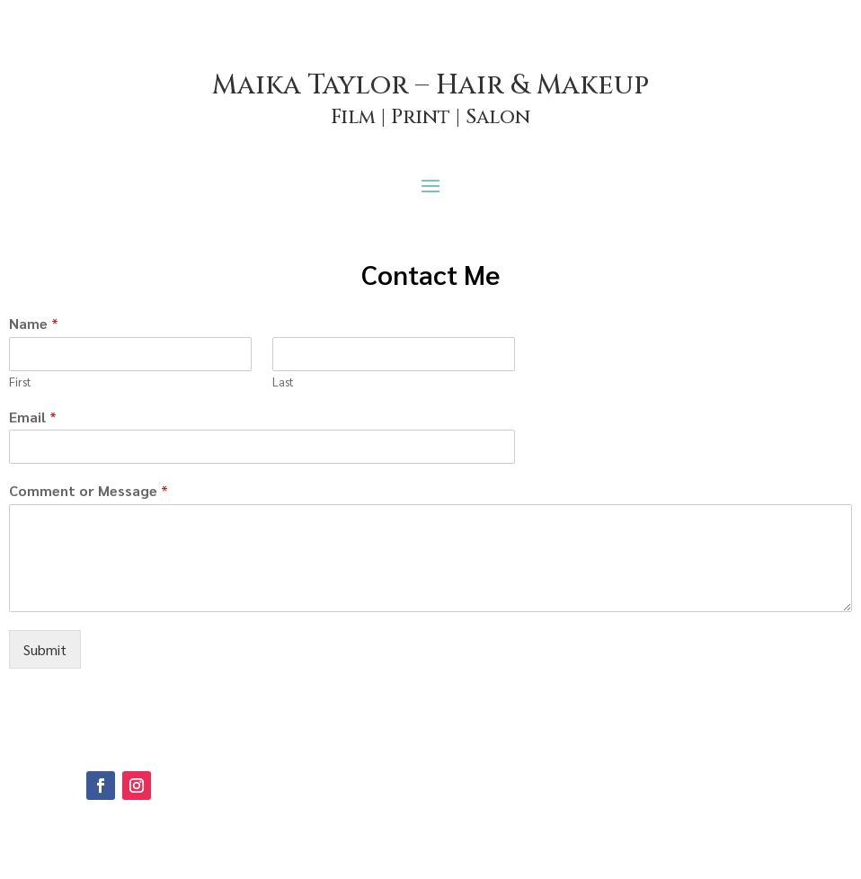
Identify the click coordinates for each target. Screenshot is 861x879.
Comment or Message (88, 491)
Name (33, 324)
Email (33, 417)
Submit (45, 649)
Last (283, 382)
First (20, 382)
